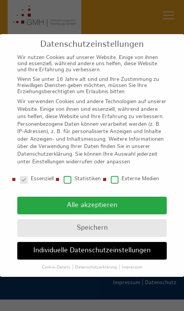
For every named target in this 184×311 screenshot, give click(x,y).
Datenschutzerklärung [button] (96, 262)
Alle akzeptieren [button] (92, 200)
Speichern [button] (92, 223)
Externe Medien (135, 174)
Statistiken (82, 174)
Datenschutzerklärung (44, 149)
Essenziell (37, 174)
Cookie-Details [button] (56, 262)
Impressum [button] (132, 262)
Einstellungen (48, 157)
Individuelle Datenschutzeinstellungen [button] (92, 245)
